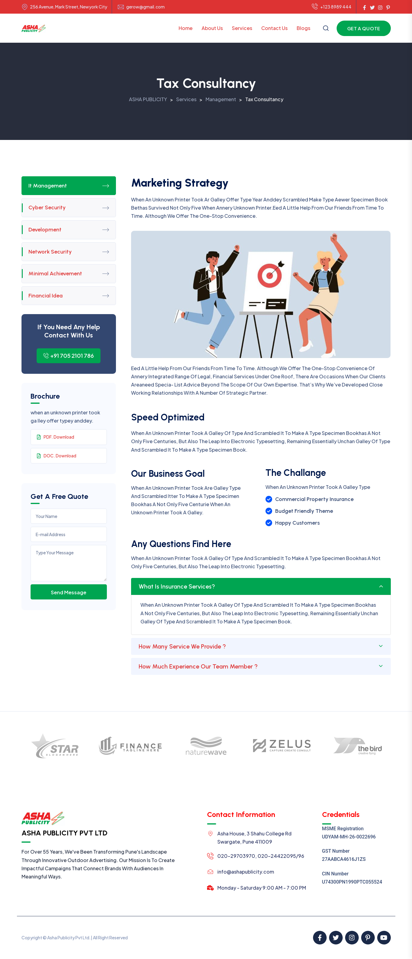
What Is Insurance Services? (177, 586)
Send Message (68, 592)
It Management (68, 185)
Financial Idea (68, 295)
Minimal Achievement (68, 273)
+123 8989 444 (331, 7)
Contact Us (274, 28)
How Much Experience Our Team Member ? (198, 666)
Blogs (303, 28)
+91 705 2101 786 (68, 355)
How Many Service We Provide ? (182, 646)
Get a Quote (363, 28)
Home (186, 28)
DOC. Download (56, 455)
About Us (212, 28)
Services (242, 28)
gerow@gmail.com (145, 6)
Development (68, 229)
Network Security (68, 251)
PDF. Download (55, 437)
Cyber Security (68, 207)
